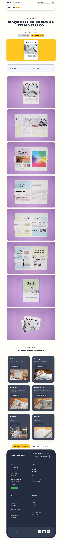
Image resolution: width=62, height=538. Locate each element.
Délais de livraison (36, 481)
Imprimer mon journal (21, 446)
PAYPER (14, 7)
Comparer (34, 467)
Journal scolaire (14, 515)
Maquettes (34, 471)
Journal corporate (15, 513)
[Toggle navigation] (54, 7)
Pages (33, 497)
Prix (32, 483)
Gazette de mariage (15, 512)
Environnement (14, 505)
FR (52, 2)
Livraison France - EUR (43, 2)
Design (33, 502)
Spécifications (35, 505)
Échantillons (34, 469)
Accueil (33, 478)
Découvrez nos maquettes (40, 446)
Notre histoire (14, 503)
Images (33, 498)
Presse (12, 507)
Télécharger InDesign (37, 35)
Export (33, 507)
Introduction (34, 495)
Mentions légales (35, 514)
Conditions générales (37, 512)
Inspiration (34, 473)
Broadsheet (34, 466)
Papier (33, 500)
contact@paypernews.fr (42, 456)
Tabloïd (33, 464)
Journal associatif (14, 517)
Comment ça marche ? (37, 479)
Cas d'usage (34, 504)
